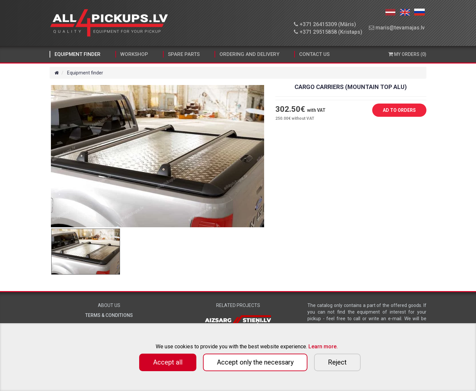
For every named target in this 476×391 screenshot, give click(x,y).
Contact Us (314, 54)
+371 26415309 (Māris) (325, 24)
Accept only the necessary (255, 362)
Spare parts (184, 54)
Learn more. (323, 346)
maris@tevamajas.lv (397, 27)
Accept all (167, 362)
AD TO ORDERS (394, 110)
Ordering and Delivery (249, 54)
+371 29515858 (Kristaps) (328, 32)
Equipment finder (77, 54)
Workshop (134, 54)
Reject (337, 362)
